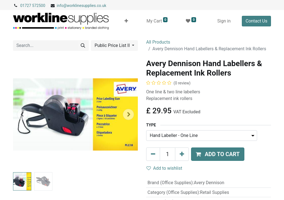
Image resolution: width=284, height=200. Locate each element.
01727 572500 (32, 5)
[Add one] (182, 154)
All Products (158, 42)
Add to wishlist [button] (164, 168)
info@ (62, 5)
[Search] (83, 45)
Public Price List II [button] (113, 45)
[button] (126, 21)
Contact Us (256, 21)
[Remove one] (153, 154)
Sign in (224, 21)
